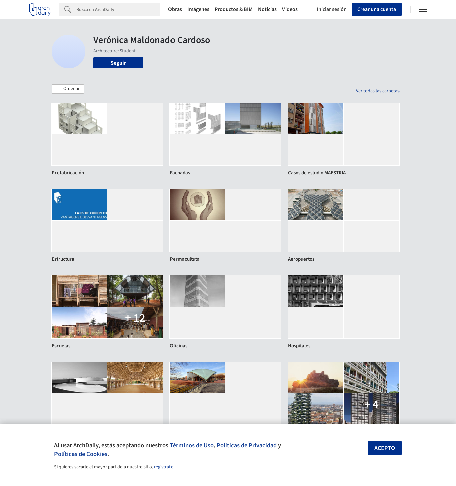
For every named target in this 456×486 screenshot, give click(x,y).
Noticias (267, 9)
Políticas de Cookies (80, 454)
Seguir (118, 63)
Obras (175, 9)
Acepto (384, 448)
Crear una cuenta (376, 9)
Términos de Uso (192, 445)
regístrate (163, 467)
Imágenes (198, 9)
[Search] (118, 9)
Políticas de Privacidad (247, 445)
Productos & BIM (234, 9)
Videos (290, 9)
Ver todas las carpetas (378, 91)
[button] (68, 89)
